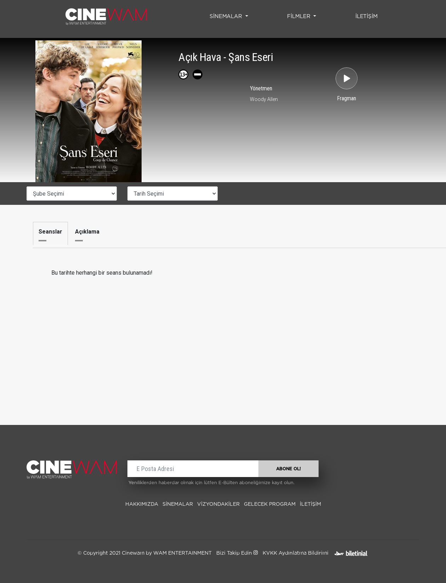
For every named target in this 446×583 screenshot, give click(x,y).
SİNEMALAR (177, 504)
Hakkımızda (141, 504)
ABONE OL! (288, 469)
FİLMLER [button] (299, 16)
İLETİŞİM (368, 15)
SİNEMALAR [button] (227, 16)
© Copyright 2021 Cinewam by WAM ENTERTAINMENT (145, 553)
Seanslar (50, 231)
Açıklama (87, 231)
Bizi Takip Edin (237, 553)
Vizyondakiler (218, 504)
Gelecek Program (270, 504)
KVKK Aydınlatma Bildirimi (295, 553)
